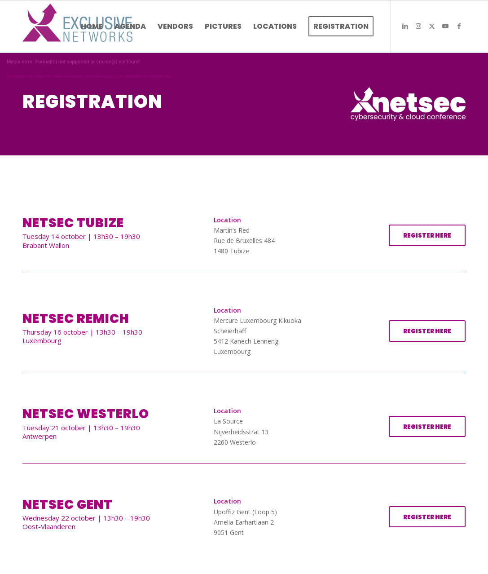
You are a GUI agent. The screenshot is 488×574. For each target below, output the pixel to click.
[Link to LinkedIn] (405, 26)
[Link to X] (432, 26)
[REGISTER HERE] (427, 235)
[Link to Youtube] (445, 26)
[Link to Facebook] (459, 26)
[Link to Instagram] (418, 26)
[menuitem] (92, 26)
